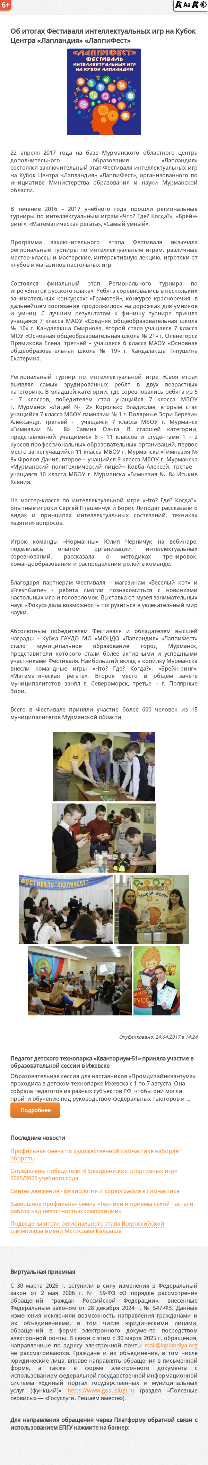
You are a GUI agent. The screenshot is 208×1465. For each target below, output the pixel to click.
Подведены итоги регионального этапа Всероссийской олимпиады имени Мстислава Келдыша (87, 1227)
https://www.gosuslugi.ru (101, 1390)
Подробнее (35, 1110)
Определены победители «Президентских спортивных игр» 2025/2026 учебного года (93, 1174)
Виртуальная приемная (42, 1272)
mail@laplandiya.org (171, 1345)
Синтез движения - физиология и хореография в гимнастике (95, 1191)
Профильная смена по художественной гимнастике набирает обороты (95, 1154)
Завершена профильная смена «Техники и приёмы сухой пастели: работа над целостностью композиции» (102, 1207)
